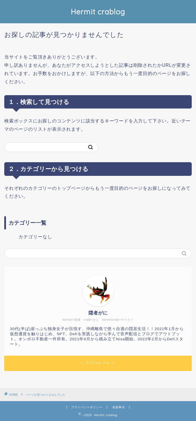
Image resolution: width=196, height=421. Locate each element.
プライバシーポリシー (86, 407)
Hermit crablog (98, 11)
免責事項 (118, 407)
